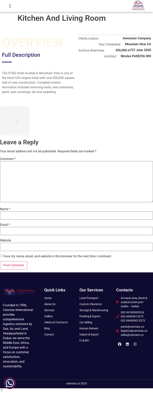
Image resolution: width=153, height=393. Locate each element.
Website (5, 240)
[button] (10, 6)
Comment (8, 159)
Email (5, 224)
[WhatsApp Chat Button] (10, 383)
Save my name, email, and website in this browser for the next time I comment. (57, 256)
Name (5, 209)
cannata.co (73, 383)
